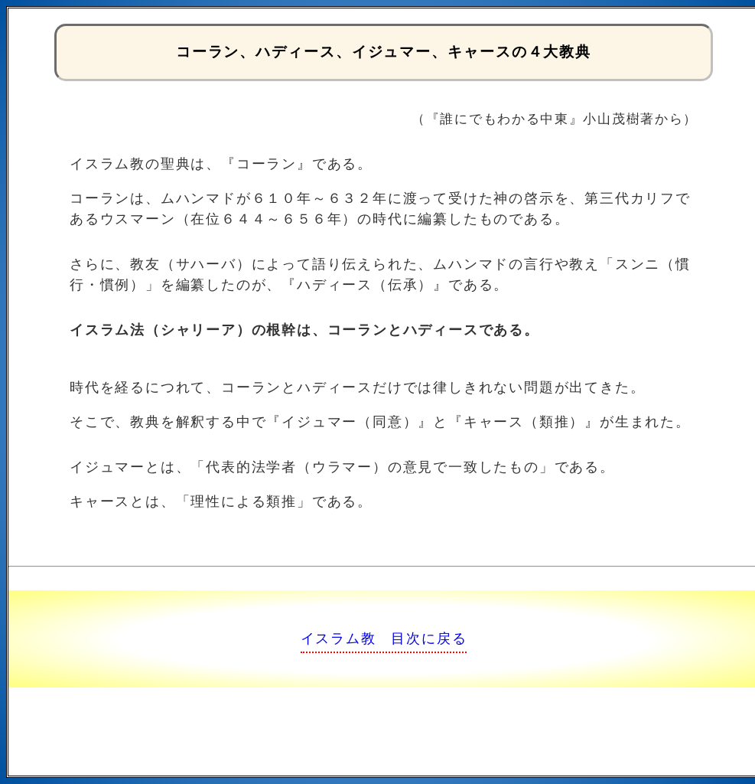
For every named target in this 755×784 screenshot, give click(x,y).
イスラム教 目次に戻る (384, 638)
